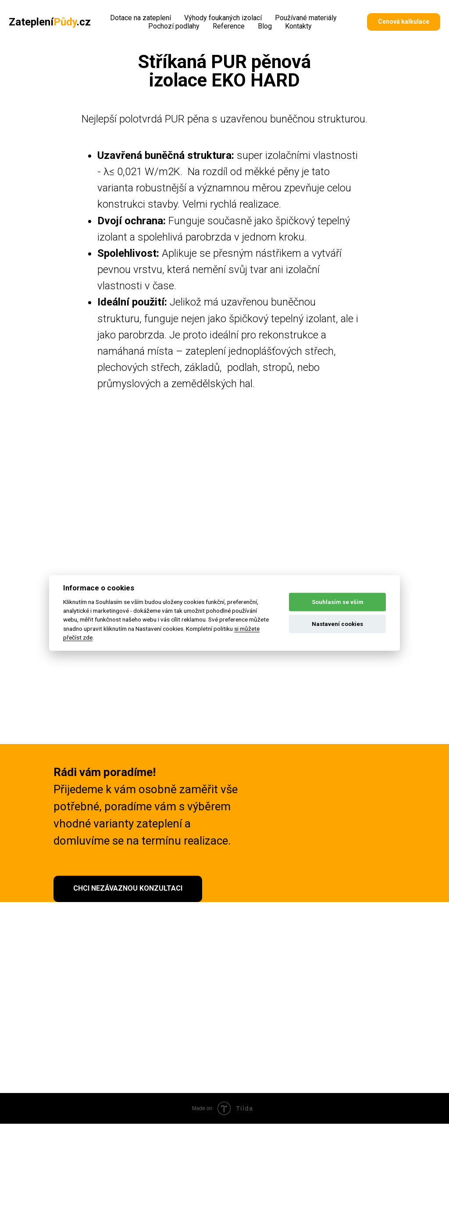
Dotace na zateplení (140, 18)
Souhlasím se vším (337, 602)
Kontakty (298, 26)
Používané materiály (306, 18)
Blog (265, 26)
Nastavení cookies (337, 624)
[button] (403, 22)
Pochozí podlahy (174, 26)
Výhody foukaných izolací (223, 18)
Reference (229, 26)
